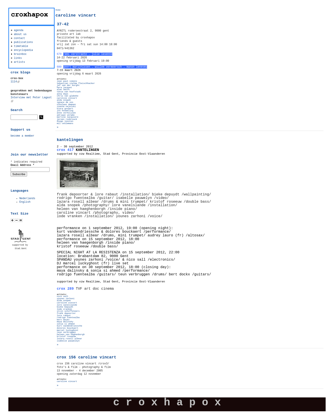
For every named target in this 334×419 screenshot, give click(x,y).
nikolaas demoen (66, 104)
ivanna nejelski (66, 106)
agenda (18, 30)
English (24, 202)
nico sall (62, 296)
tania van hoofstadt (69, 92)
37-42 (63, 24)
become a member (22, 135)
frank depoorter (66, 313)
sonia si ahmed (66, 324)
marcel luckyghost (67, 330)
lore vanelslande (67, 305)
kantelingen (70, 140)
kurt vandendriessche (69, 326)
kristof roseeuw (66, 336)
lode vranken (64, 309)
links (18, 58)
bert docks (63, 320)
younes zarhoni (66, 298)
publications (23, 42)
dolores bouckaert (67, 328)
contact (19, 38)
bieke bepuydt (65, 307)
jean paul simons (67, 81)
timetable (21, 46)
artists (19, 62)
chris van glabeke (67, 96)
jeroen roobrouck (67, 119)
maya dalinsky (65, 322)
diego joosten (65, 121)
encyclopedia (23, 50)
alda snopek (64, 100)
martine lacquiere (67, 117)
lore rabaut (64, 315)
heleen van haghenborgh (71, 334)
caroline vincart (67, 98)
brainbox (20, 54)
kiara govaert (65, 109)
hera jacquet (64, 87)
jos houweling (65, 110)
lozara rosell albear (69, 338)
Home (58, 10)
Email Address (22, 165)
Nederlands (27, 198)
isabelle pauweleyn (68, 341)
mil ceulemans (65, 123)
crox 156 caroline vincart (86, 357)
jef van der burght (68, 85)
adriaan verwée (66, 115)
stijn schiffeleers (68, 311)
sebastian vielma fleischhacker (76, 83)
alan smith (63, 89)
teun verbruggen (66, 332)
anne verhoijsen (66, 113)
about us (20, 34)
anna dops (62, 94)
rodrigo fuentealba (68, 317)
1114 (15, 81)
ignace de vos (65, 102)
